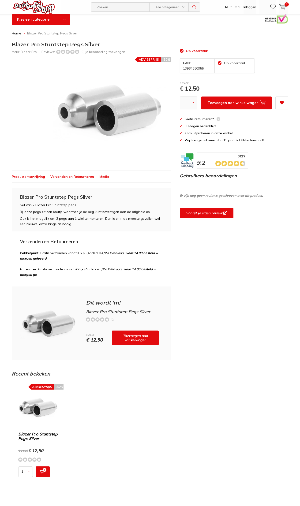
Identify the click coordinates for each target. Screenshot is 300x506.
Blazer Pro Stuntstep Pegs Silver (38, 439)
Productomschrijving (28, 180)
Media (104, 180)
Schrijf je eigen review (206, 216)
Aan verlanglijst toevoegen (281, 105)
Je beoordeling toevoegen (105, 55)
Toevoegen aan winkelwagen (135, 341)
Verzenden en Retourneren (72, 180)
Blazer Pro (29, 55)
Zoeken (194, 7)
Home (16, 37)
